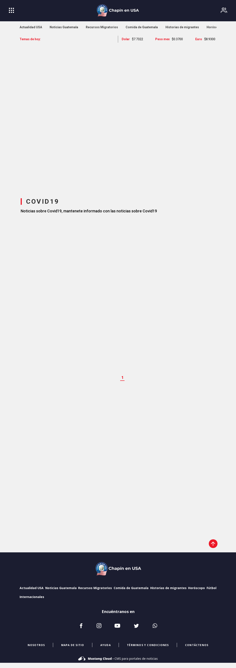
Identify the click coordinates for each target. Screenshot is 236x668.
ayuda (105, 645)
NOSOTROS (36, 645)
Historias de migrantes (168, 588)
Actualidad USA (32, 588)
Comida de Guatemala (131, 588)
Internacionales (32, 597)
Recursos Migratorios (95, 588)
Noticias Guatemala (61, 588)
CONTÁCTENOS (196, 645)
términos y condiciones (148, 645)
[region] (118, 116)
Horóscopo (196, 588)
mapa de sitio (72, 645)
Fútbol (211, 588)
